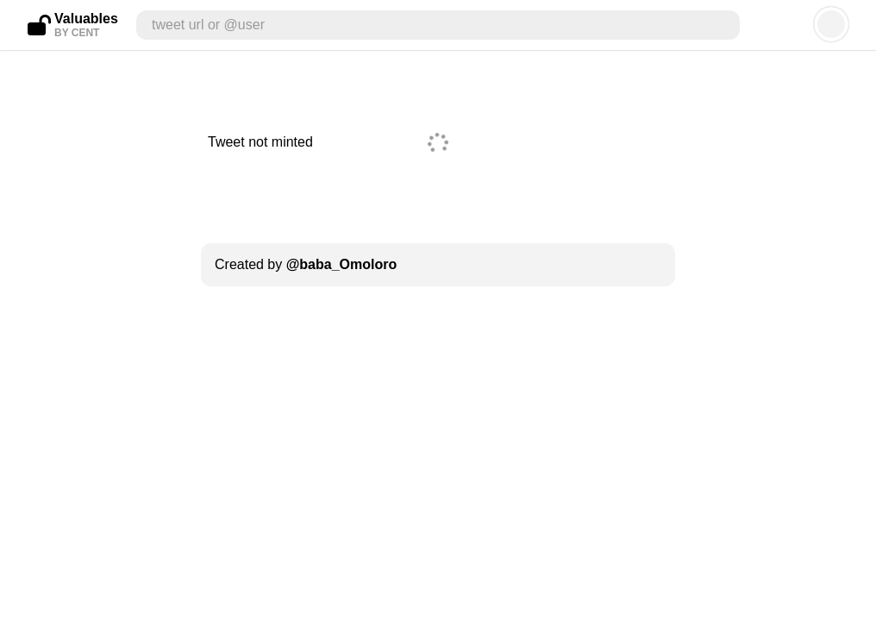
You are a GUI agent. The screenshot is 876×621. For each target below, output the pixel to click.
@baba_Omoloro (341, 264)
